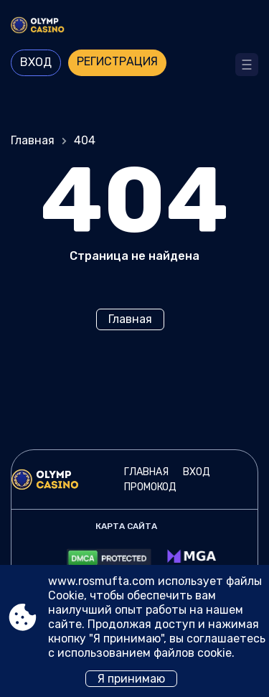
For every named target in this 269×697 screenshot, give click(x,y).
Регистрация (117, 61)
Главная (33, 140)
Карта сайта (126, 526)
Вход (36, 62)
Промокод (150, 487)
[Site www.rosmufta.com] (134, 26)
